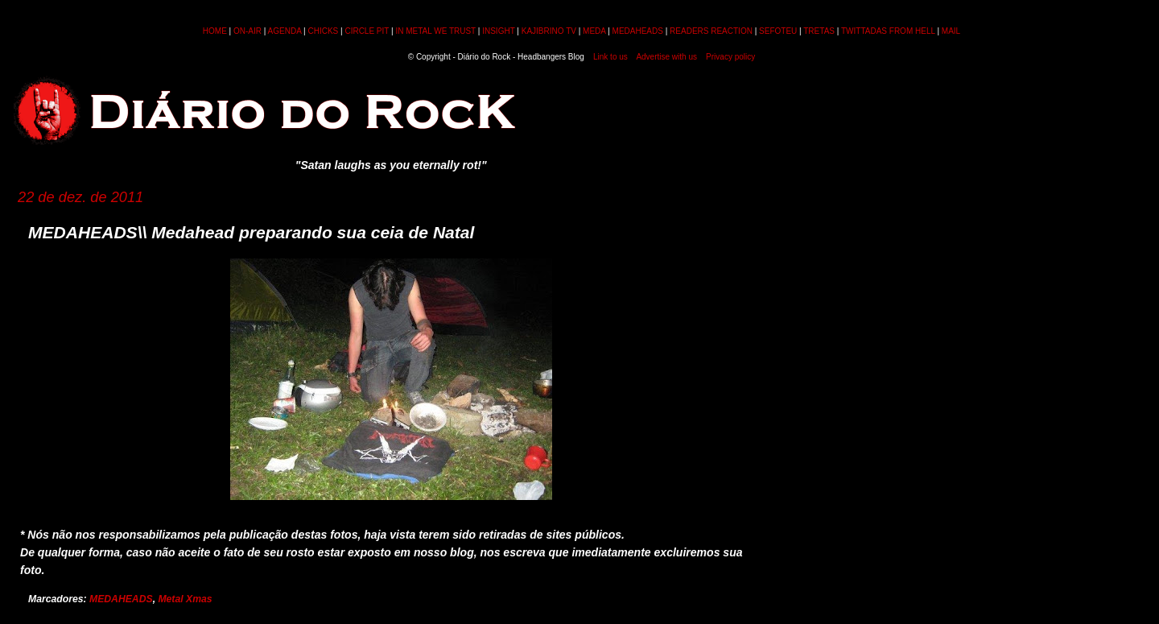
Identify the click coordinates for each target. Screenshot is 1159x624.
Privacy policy (730, 56)
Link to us (610, 56)
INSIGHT (498, 31)
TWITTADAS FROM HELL (888, 31)
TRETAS (819, 31)
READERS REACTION (711, 31)
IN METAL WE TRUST (435, 31)
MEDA (594, 31)
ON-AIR (247, 31)
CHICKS (322, 31)
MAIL (951, 31)
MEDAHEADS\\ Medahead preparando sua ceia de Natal (251, 232)
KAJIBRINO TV (549, 31)
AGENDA (285, 31)
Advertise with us (666, 56)
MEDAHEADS (637, 31)
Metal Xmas (185, 599)
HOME (215, 31)
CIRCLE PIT (366, 31)
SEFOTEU (778, 31)
